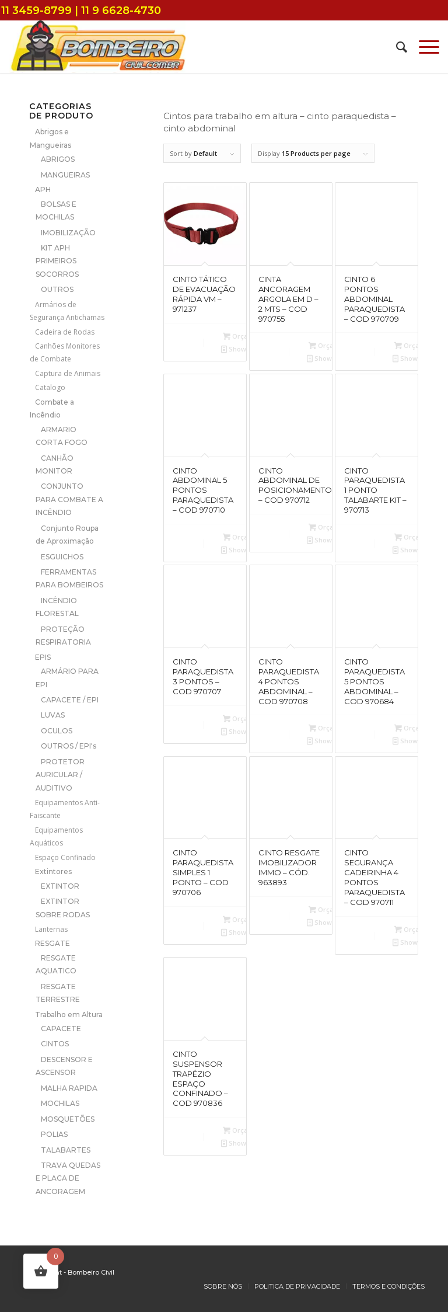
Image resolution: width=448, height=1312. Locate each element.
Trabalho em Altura (69, 1014)
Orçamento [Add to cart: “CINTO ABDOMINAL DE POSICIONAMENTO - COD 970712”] (332, 527)
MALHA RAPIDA (69, 1088)
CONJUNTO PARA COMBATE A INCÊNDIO (69, 499)
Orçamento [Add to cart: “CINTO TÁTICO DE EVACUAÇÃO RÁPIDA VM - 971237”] (246, 336)
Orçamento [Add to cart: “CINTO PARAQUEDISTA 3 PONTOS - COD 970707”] (246, 718)
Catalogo (50, 387)
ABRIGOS (58, 159)
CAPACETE (61, 1028)
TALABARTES (65, 1150)
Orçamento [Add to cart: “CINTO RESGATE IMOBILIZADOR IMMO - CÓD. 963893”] (332, 909)
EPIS (43, 657)
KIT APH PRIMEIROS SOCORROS (57, 261)
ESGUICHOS (62, 556)
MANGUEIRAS (65, 174)
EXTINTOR (60, 886)
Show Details (245, 348)
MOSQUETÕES (67, 1119)
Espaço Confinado (65, 857)
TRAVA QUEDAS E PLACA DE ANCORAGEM (68, 1178)
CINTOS (55, 1043)
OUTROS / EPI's (68, 746)
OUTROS (57, 289)
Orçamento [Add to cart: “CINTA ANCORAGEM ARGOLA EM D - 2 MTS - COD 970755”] (332, 345)
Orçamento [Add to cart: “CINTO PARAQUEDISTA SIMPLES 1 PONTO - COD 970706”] (246, 919)
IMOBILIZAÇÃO (68, 232)
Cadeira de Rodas (64, 332)
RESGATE (52, 943)
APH (43, 189)
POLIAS (54, 1134)
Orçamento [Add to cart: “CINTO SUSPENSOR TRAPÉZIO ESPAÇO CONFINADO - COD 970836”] (246, 1130)
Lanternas (51, 929)
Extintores (53, 871)
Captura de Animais (67, 373)
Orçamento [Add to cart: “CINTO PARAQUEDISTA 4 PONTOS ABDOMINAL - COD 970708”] (332, 727)
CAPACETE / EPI (70, 699)
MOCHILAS (60, 1103)
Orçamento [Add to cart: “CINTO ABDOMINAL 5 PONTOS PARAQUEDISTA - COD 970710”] (246, 536)
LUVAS (53, 715)
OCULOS (56, 730)
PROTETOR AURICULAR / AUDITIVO (60, 774)
